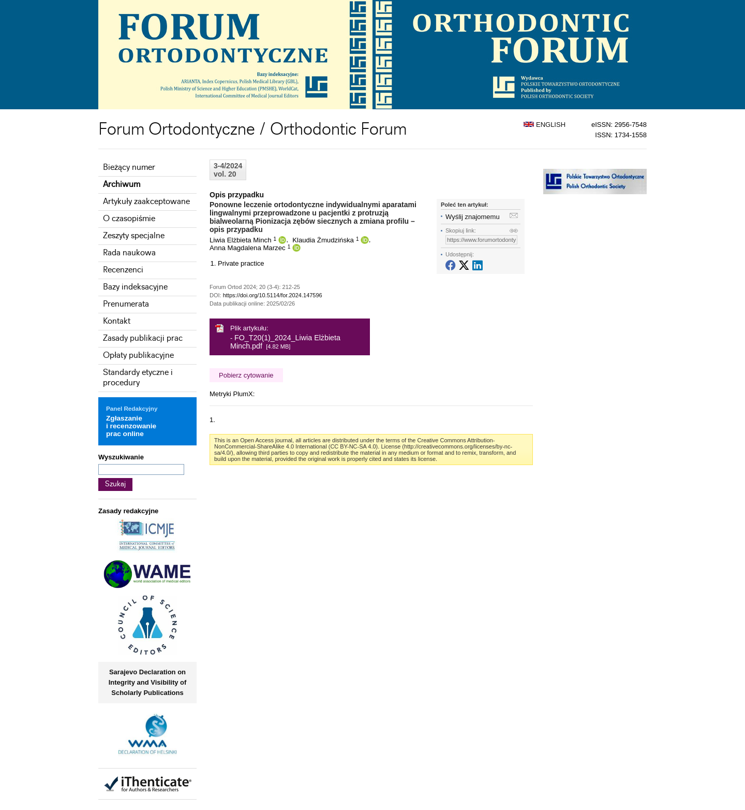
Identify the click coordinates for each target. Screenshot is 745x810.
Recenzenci (123, 270)
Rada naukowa (129, 253)
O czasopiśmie (129, 218)
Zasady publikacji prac (143, 338)
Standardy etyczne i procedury (138, 377)
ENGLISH (544, 124)
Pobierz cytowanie (246, 375)
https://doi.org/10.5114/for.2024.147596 (272, 295)
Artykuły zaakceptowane (146, 201)
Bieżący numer (129, 167)
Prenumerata (126, 304)
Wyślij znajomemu (472, 217)
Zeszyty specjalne (134, 236)
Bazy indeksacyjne (135, 287)
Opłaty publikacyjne (138, 355)
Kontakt (116, 321)
